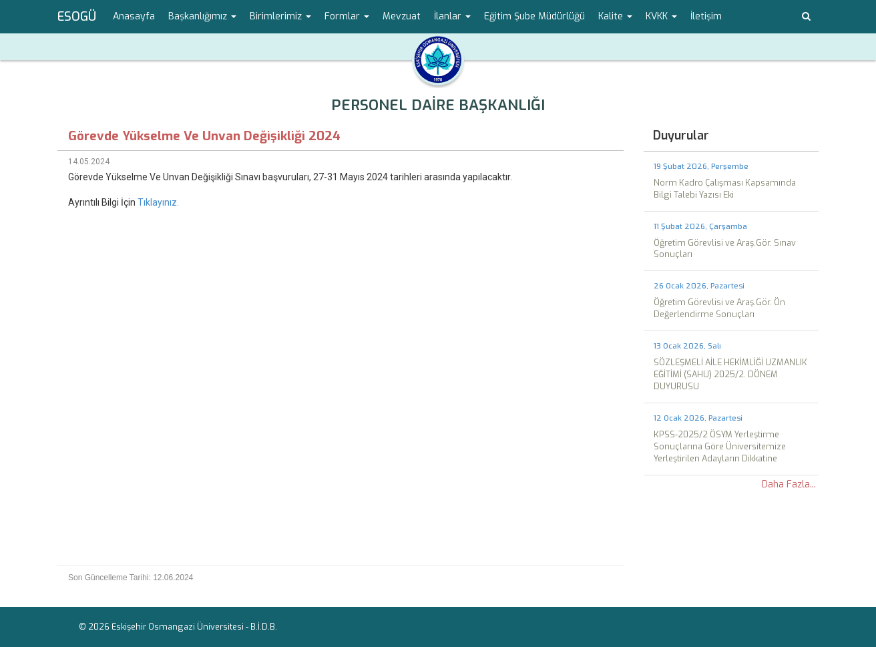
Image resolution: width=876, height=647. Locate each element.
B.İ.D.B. (263, 626)
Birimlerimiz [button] (280, 16)
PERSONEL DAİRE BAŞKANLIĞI (438, 105)
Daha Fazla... (789, 484)
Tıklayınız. (158, 202)
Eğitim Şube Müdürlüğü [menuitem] (534, 16)
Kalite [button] (615, 16)
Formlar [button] (346, 16)
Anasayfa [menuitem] (134, 16)
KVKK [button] (661, 16)
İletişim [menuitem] (706, 16)
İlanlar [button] (452, 16)
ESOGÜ (76, 17)
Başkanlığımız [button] (202, 16)
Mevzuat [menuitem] (402, 16)
